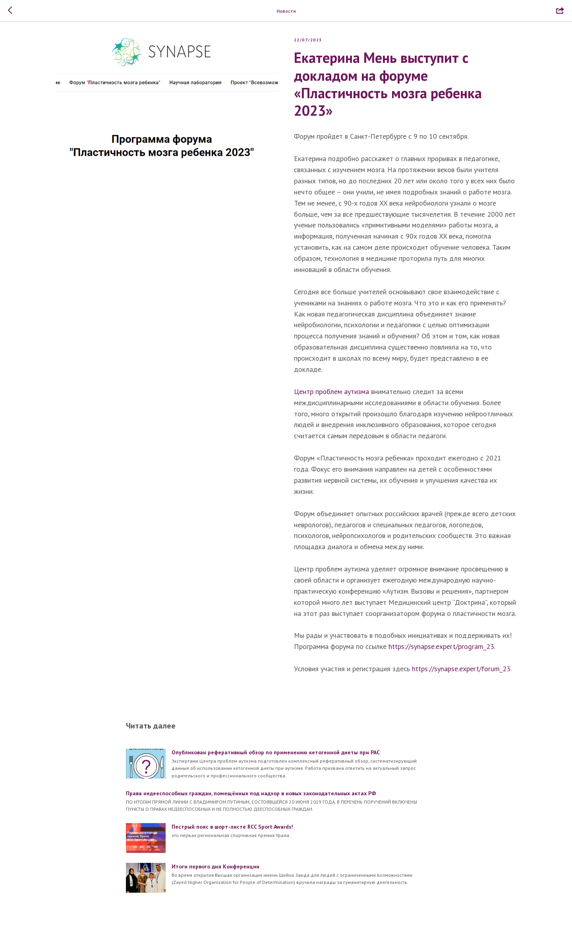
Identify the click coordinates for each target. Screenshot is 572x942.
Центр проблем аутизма (331, 393)
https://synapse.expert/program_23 (441, 648)
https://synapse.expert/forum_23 (461, 670)
